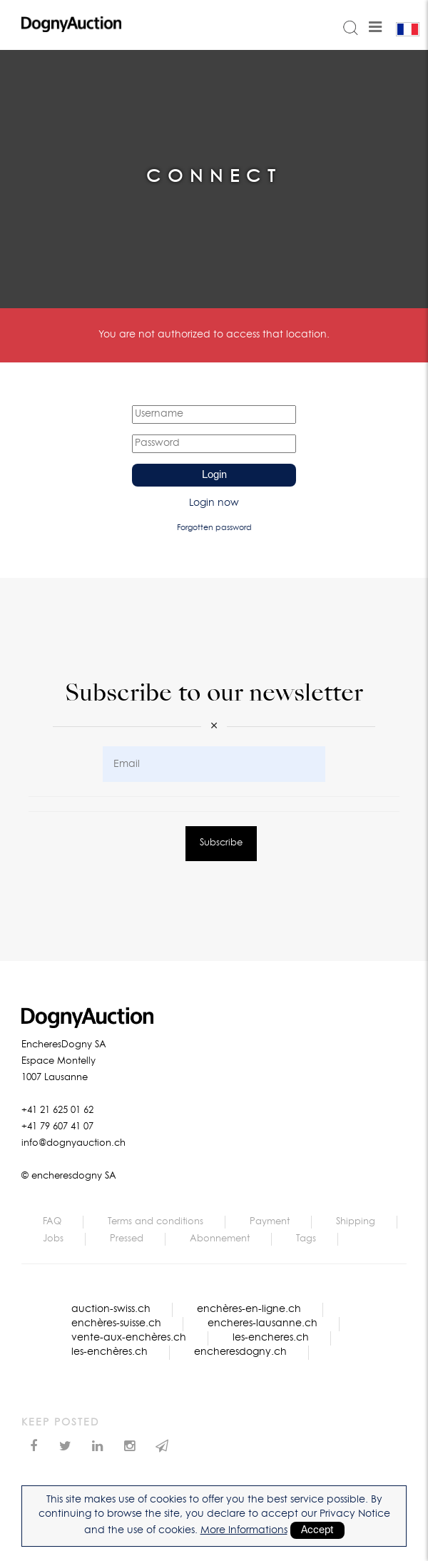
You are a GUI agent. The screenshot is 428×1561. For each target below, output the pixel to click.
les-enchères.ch (109, 1352)
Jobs (53, 1239)
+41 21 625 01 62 (57, 1110)
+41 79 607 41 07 (57, 1127)
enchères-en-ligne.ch (249, 1309)
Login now (214, 503)
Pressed (126, 1239)
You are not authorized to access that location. (214, 335)
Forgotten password (214, 528)
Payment (270, 1221)
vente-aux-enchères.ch (128, 1338)
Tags (306, 1239)
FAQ (52, 1221)
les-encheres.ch (271, 1338)
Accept (317, 1530)
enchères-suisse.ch (116, 1323)
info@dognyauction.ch (73, 1143)
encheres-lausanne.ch (262, 1323)
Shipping (355, 1221)
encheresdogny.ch (240, 1352)
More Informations (243, 1530)
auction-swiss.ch (111, 1309)
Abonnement (220, 1239)
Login (214, 475)
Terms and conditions (155, 1221)
